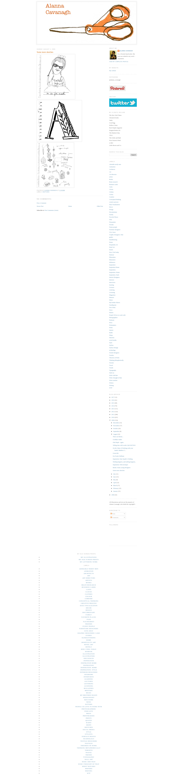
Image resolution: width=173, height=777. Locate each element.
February (116, 488)
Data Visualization (114, 204)
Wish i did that (113, 375)
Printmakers (112, 325)
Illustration (112, 257)
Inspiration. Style (114, 275)
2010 (113, 417)
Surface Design (113, 347)
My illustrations (89, 557)
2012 (113, 411)
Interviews (112, 282)
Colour (111, 194)
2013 (113, 409)
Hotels (111, 250)
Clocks (111, 189)
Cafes (111, 187)
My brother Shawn (114, 302)
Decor (111, 207)
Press (110, 322)
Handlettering (113, 239)
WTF (110, 388)
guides (111, 237)
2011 (113, 414)
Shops (111, 335)
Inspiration (112, 265)
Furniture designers (114, 229)
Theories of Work (114, 358)
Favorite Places (113, 217)
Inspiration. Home (114, 272)
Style (110, 343)
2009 (113, 420)
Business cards (113, 184)
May (114, 480)
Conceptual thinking (115, 199)
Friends (111, 224)
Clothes (111, 192)
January (115, 491)
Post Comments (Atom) (51, 210)
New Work (112, 307)
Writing (111, 385)
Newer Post (40, 206)
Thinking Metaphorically (116, 360)
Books (111, 179)
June (114, 477)
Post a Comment (41, 203)
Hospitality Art (113, 245)
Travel (111, 365)
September (116, 431)
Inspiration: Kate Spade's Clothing (123, 459)
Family (111, 214)
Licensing (112, 292)
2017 (113, 397)
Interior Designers (114, 277)
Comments (114, 517)
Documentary (113, 212)
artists (111, 177)
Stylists (111, 345)
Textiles (111, 355)
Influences (112, 262)
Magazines (112, 295)
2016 (113, 400)
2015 (113, 403)
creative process (113, 202)
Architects (112, 169)
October (115, 428)
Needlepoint (112, 305)
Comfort (111, 197)
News (111, 310)
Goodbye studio (117, 439)
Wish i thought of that (115, 378)
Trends (111, 368)
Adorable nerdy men (115, 164)
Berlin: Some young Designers (121, 467)
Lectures (111, 287)
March (115, 485)
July (114, 474)
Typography (112, 370)
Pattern (111, 312)
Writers (111, 383)
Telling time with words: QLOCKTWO (124, 445)
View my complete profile (118, 61)
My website (112, 70)
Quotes (111, 330)
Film (110, 219)
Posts (113, 514)
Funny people (113, 227)
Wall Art (111, 373)
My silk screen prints (89, 559)
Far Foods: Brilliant (118, 456)
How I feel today (114, 252)
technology (112, 350)
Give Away (112, 232)
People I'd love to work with (117, 315)
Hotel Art (112, 247)
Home (70, 206)
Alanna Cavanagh (126, 50)
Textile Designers (114, 353)
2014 (113, 406)
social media (112, 340)
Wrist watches (113, 380)
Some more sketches (119, 470)
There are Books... (118, 436)
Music (111, 300)
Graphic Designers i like (116, 235)
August (115, 434)
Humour (111, 255)
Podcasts (111, 320)
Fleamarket (112, 222)
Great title (115, 453)
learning (111, 285)
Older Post (100, 206)
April (115, 482)
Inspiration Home (114, 267)
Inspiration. (112, 270)
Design (111, 209)
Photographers (113, 317)
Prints (111, 327)
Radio (111, 332)
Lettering (112, 290)
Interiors (111, 280)
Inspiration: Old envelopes (120, 465)
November (116, 425)
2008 (113, 495)
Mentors (111, 297)
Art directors (113, 174)
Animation (112, 167)
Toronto (111, 363)
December (116, 423)
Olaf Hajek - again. (118, 442)
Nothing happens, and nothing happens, (124, 462)
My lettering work (89, 562)
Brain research (113, 182)
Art (110, 172)
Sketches (45, 192)
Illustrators (112, 260)
